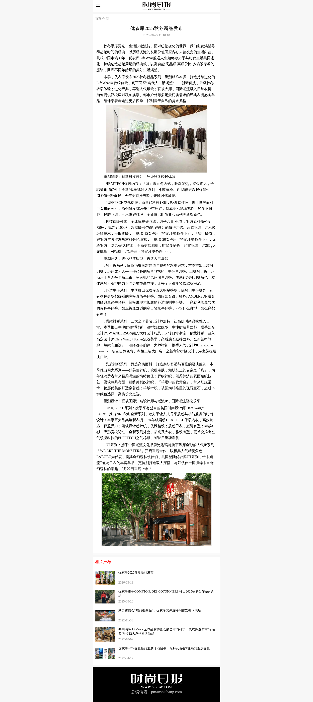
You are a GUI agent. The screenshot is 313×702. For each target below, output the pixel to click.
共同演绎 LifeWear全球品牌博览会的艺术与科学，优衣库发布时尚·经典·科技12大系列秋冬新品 (166, 631)
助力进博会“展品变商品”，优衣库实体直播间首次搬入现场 (159, 610)
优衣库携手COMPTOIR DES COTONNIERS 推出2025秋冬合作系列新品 (166, 593)
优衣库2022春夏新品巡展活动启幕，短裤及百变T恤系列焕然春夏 (164, 648)
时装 (106, 18)
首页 (98, 18)
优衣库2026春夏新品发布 (136, 572)
